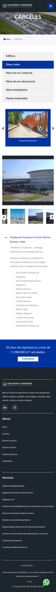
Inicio (6, 39)
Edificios (10, 56)
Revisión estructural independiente (16, 520)
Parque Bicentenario (28, 141)
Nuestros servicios (9, 441)
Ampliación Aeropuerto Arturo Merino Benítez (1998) (27, 239)
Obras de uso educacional (20, 81)
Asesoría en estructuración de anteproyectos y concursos (25, 534)
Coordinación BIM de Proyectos (14, 547)
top (30, 582)
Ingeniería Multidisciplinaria (13, 486)
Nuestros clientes (9, 448)
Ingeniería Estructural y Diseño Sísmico (17, 493)
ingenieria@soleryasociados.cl (27, 576)
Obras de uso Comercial (19, 73)
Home (4, 427)
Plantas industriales (17, 98)
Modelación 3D (8, 500)
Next (53, 127)
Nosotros (5, 434)
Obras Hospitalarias (16, 90)
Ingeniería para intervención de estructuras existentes (23, 527)
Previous (2, 127)
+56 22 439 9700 (26, 566)
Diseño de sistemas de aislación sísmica (18, 513)
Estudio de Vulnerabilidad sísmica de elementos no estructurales (28, 506)
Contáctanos (28, 359)
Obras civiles (13, 64)
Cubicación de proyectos (12, 541)
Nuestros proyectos (10, 454)
